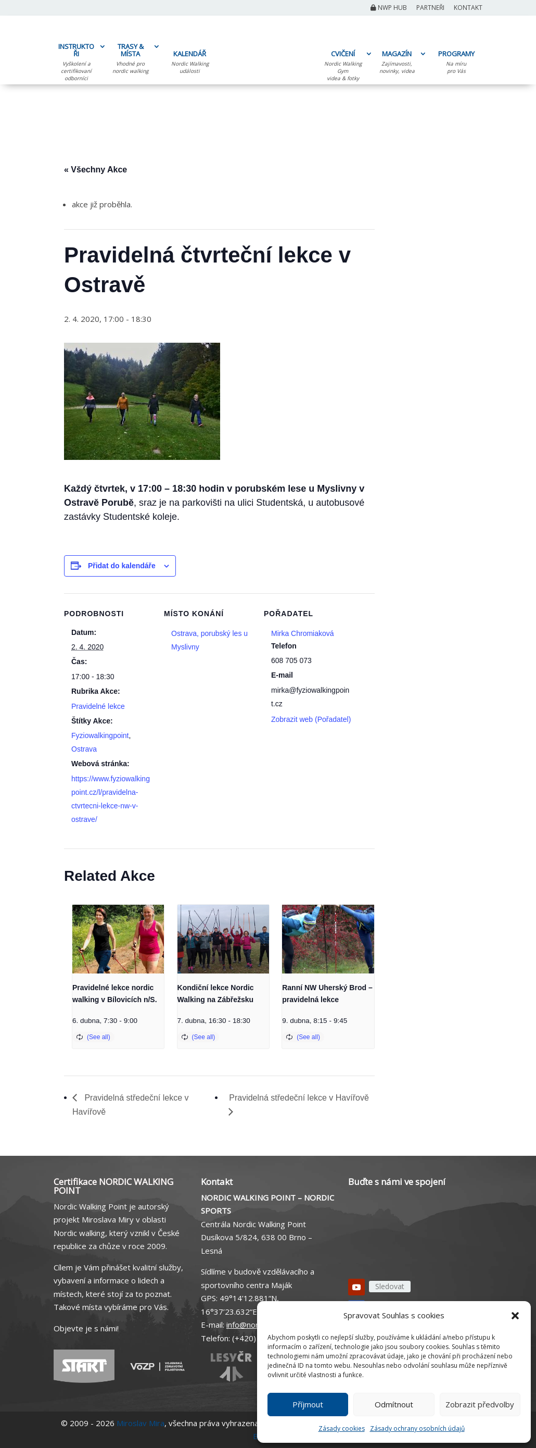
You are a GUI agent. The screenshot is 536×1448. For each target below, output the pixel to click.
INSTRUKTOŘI (76, 63)
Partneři (430, 8)
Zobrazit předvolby (479, 1404)
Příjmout (307, 1404)
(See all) (98, 1037)
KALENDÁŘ (189, 63)
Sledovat (389, 1286)
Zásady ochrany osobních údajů (417, 1428)
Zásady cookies (341, 1428)
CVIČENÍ (342, 67)
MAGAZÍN (396, 63)
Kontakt (468, 8)
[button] (515, 1315)
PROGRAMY (456, 63)
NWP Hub (389, 8)
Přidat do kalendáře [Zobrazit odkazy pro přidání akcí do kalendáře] (122, 565)
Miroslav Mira (140, 1423)
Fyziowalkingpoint (100, 735)
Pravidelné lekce (98, 706)
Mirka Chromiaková (302, 633)
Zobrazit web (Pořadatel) (311, 719)
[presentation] (118, 939)
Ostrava (84, 749)
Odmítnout (394, 1404)
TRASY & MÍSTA (130, 60)
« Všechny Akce (95, 169)
